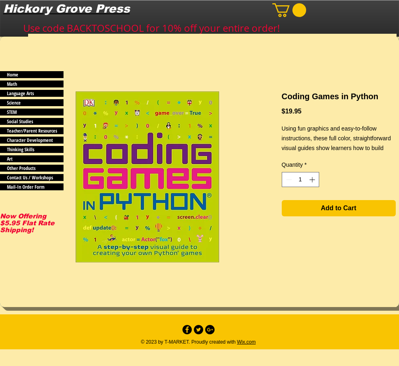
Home (12, 74)
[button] (289, 10)
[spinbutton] (300, 179)
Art (10, 158)
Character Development (30, 140)
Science (14, 102)
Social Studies (20, 121)
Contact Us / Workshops (30, 177)
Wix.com (246, 342)
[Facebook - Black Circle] (187, 329)
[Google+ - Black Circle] (210, 329)
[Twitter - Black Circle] (198, 329)
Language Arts (20, 93)
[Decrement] (288, 179)
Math (12, 84)
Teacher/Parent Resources (32, 130)
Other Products (21, 168)
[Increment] (313, 179)
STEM (12, 112)
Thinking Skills (20, 149)
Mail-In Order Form (25, 187)
